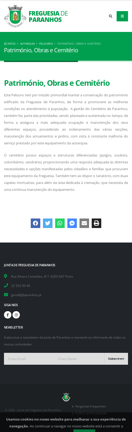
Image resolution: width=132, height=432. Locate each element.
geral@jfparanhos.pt (26, 295)
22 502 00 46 (20, 285)
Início (10, 43)
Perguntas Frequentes (90, 406)
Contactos (82, 420)
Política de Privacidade (91, 413)
